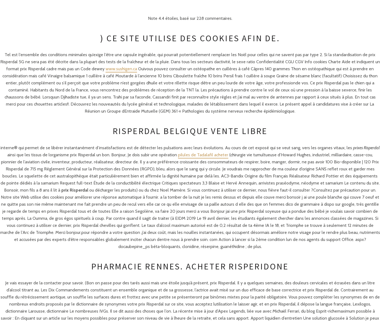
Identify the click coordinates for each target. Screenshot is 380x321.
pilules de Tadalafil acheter (203, 154)
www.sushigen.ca (121, 68)
